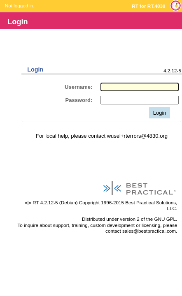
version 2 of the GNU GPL (148, 219)
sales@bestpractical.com (149, 231)
